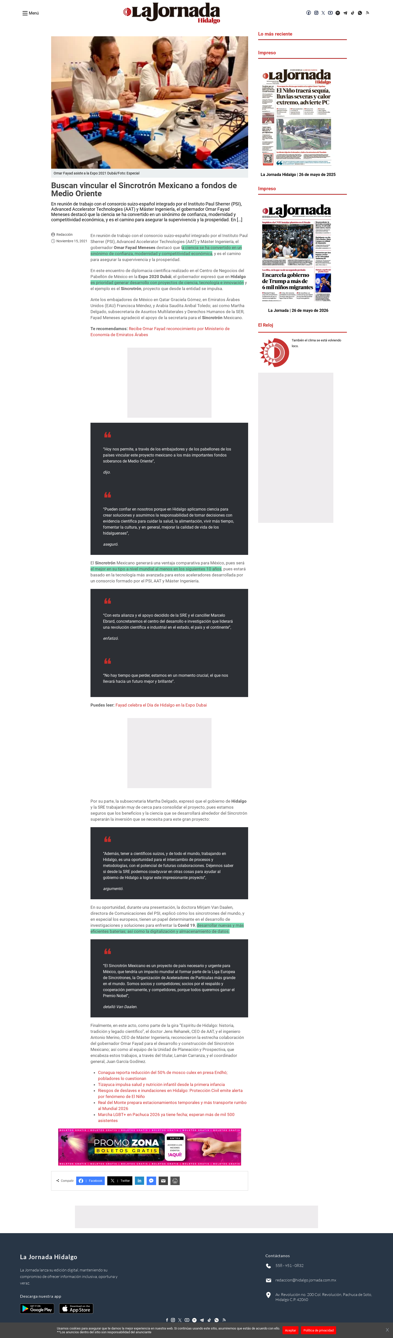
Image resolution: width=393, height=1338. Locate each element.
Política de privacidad (319, 1330)
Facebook (90, 1180)
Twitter (120, 1180)
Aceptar (290, 1330)
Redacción (64, 234)
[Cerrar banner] (387, 1330)
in (139, 1180)
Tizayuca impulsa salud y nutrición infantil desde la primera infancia (161, 1084)
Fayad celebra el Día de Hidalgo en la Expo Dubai (161, 704)
